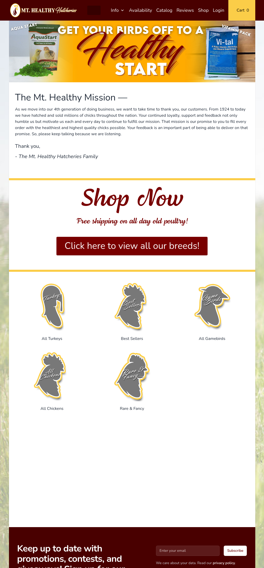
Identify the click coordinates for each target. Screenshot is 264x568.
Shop (203, 10)
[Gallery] (132, 51)
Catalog (164, 10)
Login (218, 10)
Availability (140, 10)
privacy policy (224, 563)
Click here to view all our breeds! (132, 246)
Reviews (185, 10)
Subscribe (235, 550)
